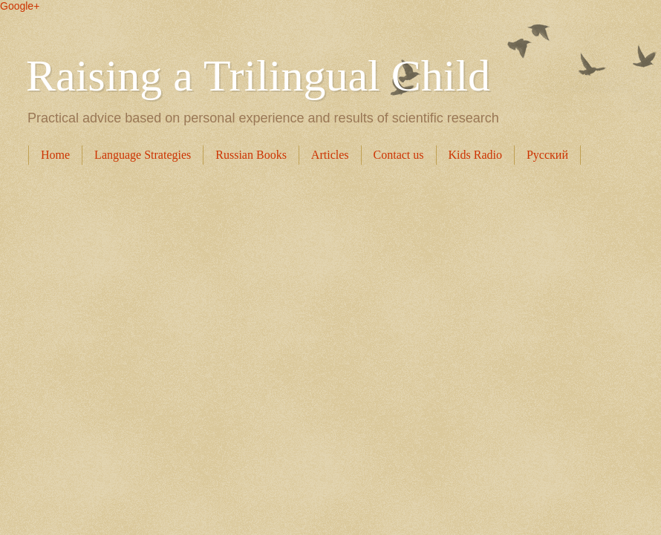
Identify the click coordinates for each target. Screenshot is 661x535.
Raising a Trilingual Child (258, 75)
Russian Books (251, 154)
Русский (547, 154)
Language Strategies (142, 154)
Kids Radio (475, 154)
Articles (330, 154)
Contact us (399, 154)
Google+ (19, 6)
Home (55, 154)
